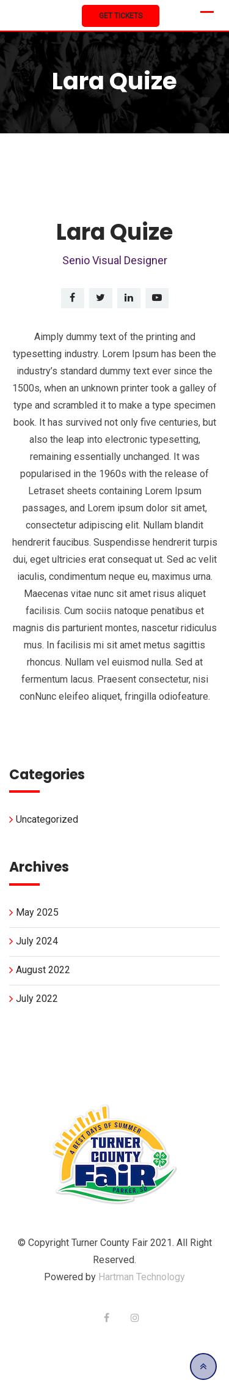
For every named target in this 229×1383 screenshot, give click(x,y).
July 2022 (37, 998)
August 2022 (43, 970)
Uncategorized (47, 819)
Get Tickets (120, 16)
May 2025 (37, 912)
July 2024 (37, 941)
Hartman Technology (141, 1277)
